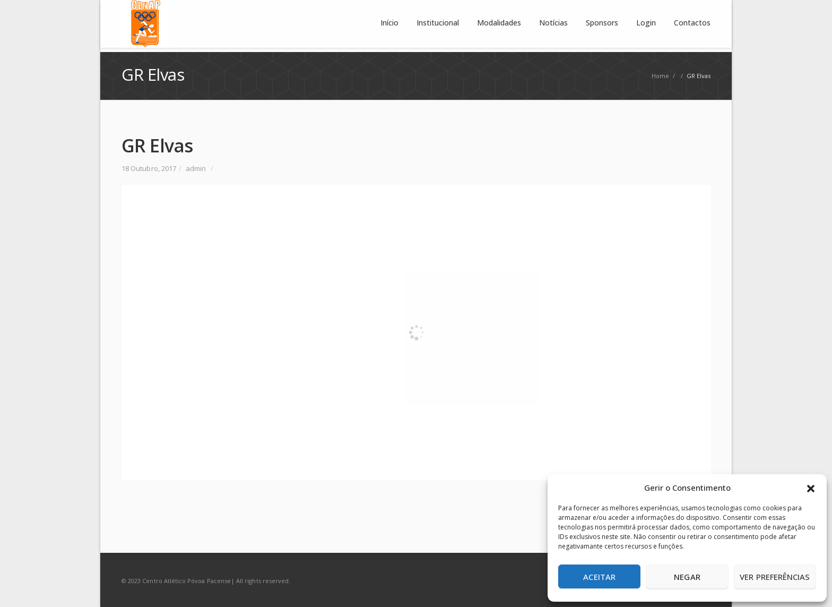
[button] (810, 487)
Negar (687, 576)
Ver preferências (775, 576)
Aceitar (599, 576)
